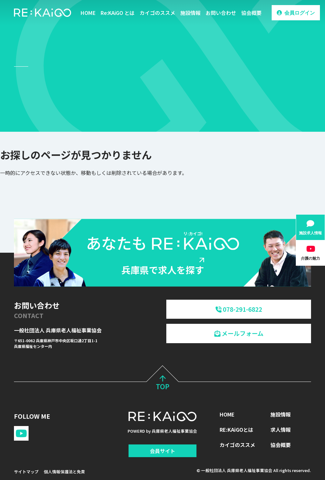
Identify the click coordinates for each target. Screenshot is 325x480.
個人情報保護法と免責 (64, 472)
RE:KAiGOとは (236, 429)
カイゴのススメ (157, 13)
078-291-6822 (239, 309)
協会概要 (251, 13)
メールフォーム (238, 333)
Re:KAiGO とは (118, 13)
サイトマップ (26, 472)
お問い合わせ (221, 13)
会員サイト (162, 451)
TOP (162, 383)
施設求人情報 (310, 233)
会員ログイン (299, 12)
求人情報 (280, 429)
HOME (88, 13)
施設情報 (190, 13)
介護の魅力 (310, 258)
